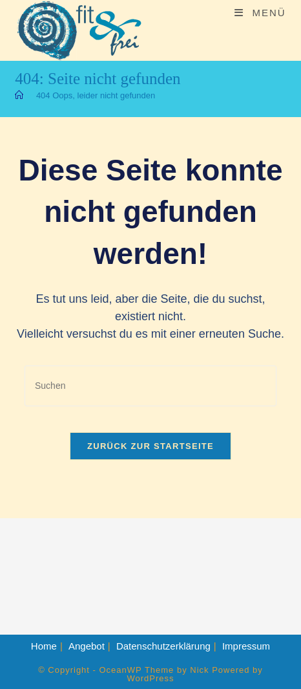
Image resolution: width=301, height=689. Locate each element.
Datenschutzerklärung (163, 645)
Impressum (246, 645)
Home (44, 645)
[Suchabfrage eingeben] (150, 386)
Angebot (86, 645)
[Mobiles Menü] (259, 12)
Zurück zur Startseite (150, 446)
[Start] (19, 95)
